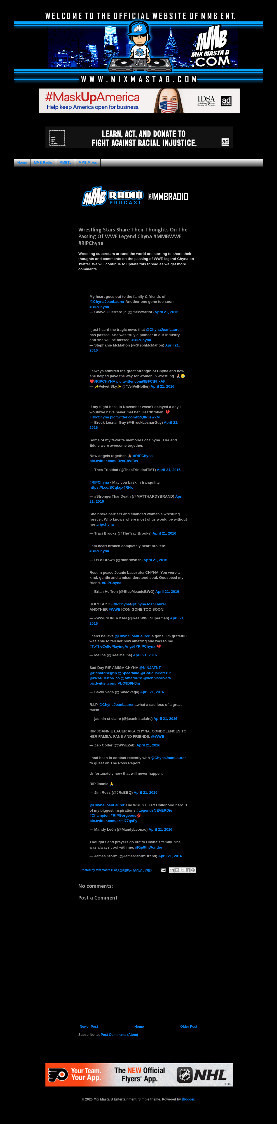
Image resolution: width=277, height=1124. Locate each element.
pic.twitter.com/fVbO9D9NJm (115, 683)
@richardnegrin (103, 673)
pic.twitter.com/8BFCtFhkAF (140, 381)
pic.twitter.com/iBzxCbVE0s (114, 461)
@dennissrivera (157, 678)
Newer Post (89, 1027)
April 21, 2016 (166, 312)
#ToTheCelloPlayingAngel (112, 646)
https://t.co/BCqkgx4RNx (111, 487)
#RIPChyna (99, 307)
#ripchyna (105, 524)
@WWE (157, 736)
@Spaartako (129, 673)
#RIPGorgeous (123, 815)
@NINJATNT (150, 668)
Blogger (188, 1099)
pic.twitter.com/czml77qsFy (113, 821)
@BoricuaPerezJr (155, 673)
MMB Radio (43, 163)
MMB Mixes (88, 163)
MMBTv (66, 163)
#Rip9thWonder (148, 847)
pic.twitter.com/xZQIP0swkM (134, 417)
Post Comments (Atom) (119, 1035)
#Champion (100, 815)
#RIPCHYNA (104, 381)
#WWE (114, 609)
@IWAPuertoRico (105, 678)
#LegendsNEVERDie (154, 810)
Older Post (188, 1027)
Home (22, 163)
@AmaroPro (131, 678)
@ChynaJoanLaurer (107, 301)
